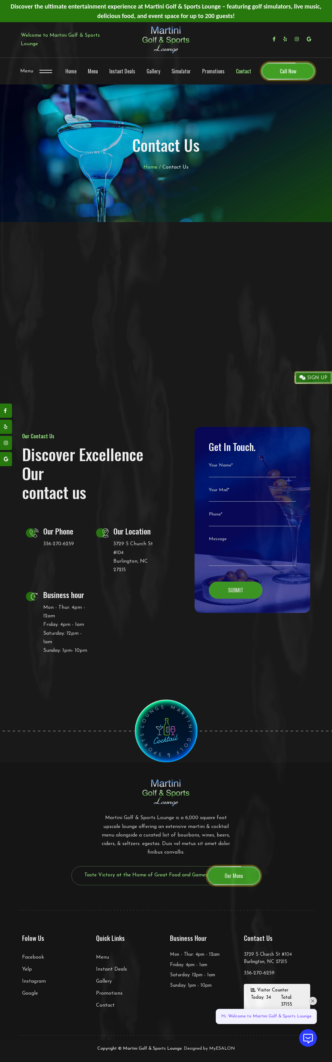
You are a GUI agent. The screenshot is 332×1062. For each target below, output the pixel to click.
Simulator (181, 71)
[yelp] (6, 427)
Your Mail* (219, 490)
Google (30, 993)
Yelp (27, 969)
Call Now (288, 71)
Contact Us (175, 167)
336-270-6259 (58, 543)
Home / (152, 167)
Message (217, 539)
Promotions (213, 71)
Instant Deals (122, 71)
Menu (26, 71)
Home (70, 71)
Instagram (34, 981)
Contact (243, 71)
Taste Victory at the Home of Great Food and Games (146, 875)
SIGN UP (313, 378)
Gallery (153, 71)
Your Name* (221, 465)
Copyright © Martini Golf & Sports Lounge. (140, 1048)
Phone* (215, 514)
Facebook (33, 957)
